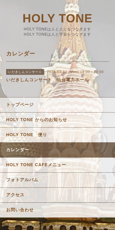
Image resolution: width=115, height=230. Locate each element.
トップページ (20, 104)
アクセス (15, 194)
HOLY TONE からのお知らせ (36, 119)
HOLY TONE (57, 18)
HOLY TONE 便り (26, 134)
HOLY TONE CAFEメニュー (36, 164)
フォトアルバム (22, 179)
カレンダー (17, 149)
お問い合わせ (20, 209)
